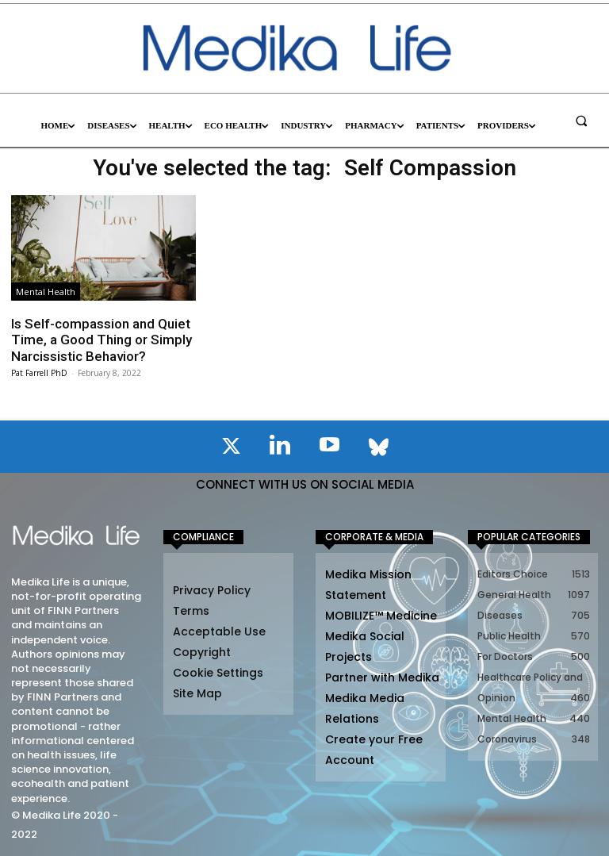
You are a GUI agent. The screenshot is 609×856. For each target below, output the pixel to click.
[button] (581, 120)
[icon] (231, 449)
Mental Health (45, 291)
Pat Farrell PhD (39, 372)
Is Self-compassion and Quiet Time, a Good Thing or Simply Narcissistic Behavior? (101, 340)
